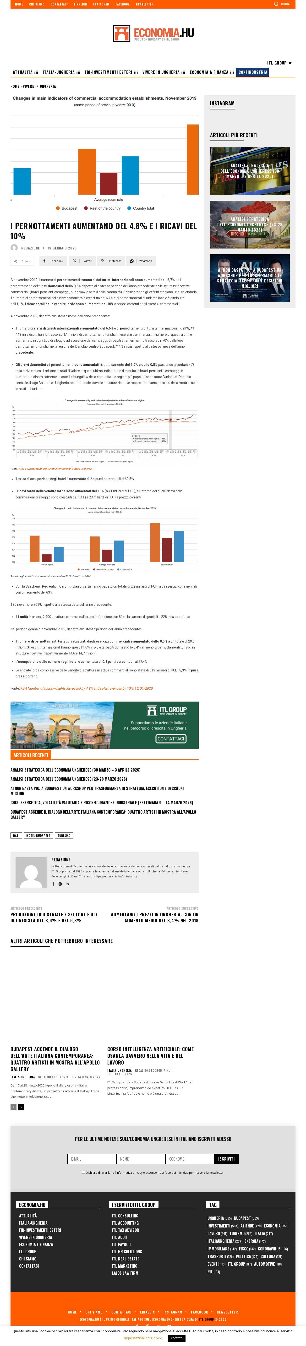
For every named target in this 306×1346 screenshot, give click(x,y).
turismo (64, 835)
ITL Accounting (125, 1223)
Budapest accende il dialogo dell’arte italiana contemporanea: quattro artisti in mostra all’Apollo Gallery (103, 814)
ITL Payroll (122, 1244)
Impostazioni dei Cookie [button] (143, 1338)
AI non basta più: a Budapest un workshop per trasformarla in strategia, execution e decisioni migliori (97, 790)
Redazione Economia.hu (56, 1077)
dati (16, 835)
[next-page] (21, 1107)
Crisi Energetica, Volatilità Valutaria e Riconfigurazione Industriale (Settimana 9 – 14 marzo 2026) (102, 802)
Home (15, 86)
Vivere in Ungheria (39, 86)
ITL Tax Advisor (125, 1230)
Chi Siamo (27, 1259)
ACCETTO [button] (177, 1338)
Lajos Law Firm (125, 1273)
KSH (24, 688)
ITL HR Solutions (127, 1251)
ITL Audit (120, 1237)
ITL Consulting (125, 1216)
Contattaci (29, 1266)
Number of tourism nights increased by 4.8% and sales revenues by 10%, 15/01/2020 (90, 688)
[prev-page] (13, 1107)
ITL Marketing (124, 1266)
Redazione (30, 248)
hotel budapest (38, 835)
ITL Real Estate (125, 1259)
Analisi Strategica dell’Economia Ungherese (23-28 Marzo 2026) (69, 779)
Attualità (28, 1216)
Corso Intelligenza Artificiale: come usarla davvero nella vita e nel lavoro (150, 1055)
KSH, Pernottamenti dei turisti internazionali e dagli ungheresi (55, 468)
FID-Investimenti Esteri (40, 1230)
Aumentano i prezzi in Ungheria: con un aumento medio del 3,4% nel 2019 (155, 917)
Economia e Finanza (36, 1244)
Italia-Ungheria (23, 1077)
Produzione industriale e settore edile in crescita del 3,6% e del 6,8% (54, 917)
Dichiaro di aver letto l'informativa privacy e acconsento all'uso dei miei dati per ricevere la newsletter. (155, 1173)
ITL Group (27, 1251)
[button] (282, 3)
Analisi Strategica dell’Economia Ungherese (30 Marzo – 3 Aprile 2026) (75, 770)
